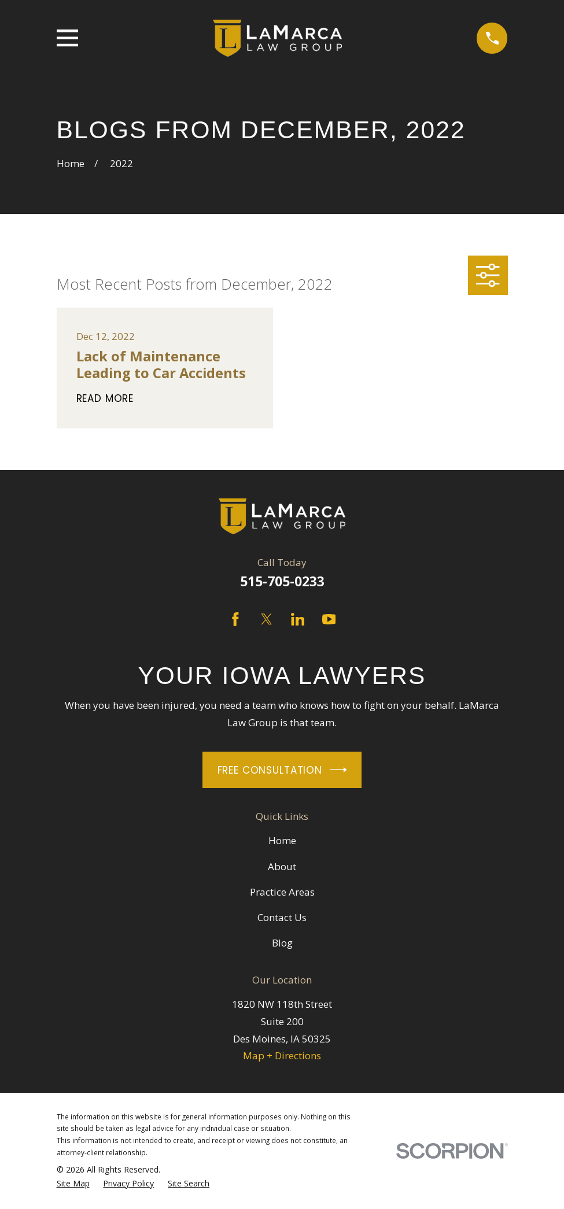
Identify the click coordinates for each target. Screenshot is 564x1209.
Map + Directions (282, 1055)
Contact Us (282, 917)
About (282, 866)
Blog (282, 942)
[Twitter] (267, 619)
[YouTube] (329, 619)
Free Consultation (282, 769)
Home (282, 840)
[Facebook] (235, 619)
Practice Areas (282, 892)
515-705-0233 (282, 581)
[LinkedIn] (298, 619)
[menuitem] (73, 1184)
